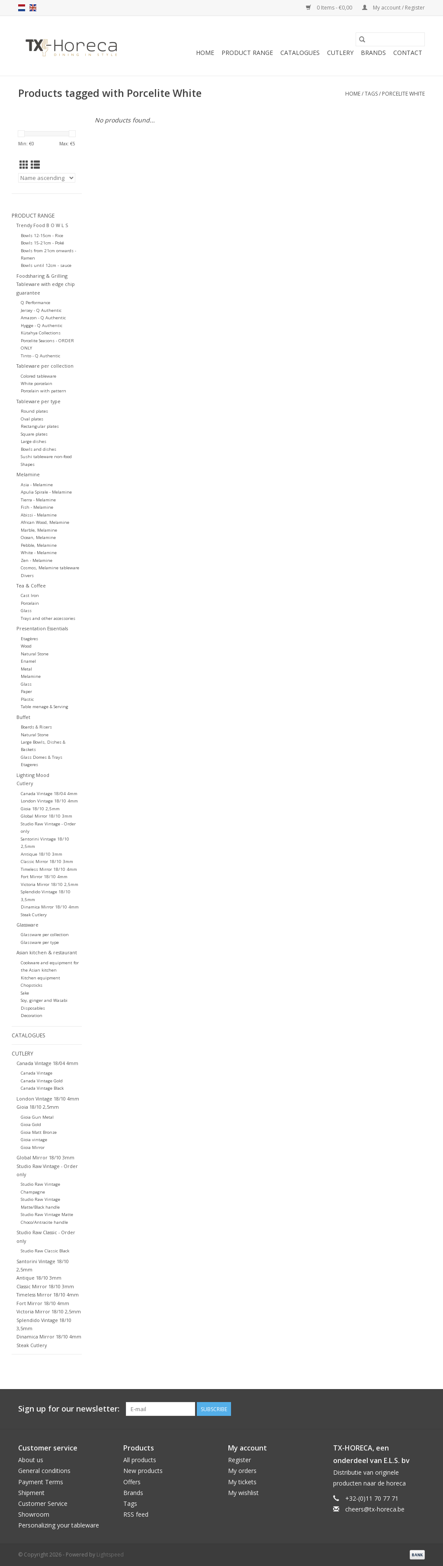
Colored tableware (38, 376)
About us (30, 1460)
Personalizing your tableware (58, 1525)
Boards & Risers (36, 727)
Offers (132, 1482)
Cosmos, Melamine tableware (50, 568)
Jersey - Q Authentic (41, 310)
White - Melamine (39, 552)
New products (143, 1471)
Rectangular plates (40, 426)
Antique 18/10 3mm (41, 854)
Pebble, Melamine (39, 545)
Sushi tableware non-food (46, 456)
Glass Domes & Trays (41, 757)
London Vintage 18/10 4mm (49, 801)
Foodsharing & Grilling (41, 276)
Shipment (31, 1493)
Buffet (23, 717)
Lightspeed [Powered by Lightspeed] (110, 1554)
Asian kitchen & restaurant (46, 952)
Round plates (34, 411)
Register (239, 1460)
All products (139, 1460)
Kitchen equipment (40, 978)
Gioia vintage (34, 1139)
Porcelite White (403, 93)
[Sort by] (46, 178)
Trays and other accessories (48, 618)
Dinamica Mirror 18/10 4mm (50, 907)
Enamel (28, 661)
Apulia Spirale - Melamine (46, 492)
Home (205, 52)
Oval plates (32, 419)
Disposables (33, 1008)
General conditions (44, 1471)
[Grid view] (24, 165)
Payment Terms (40, 1482)
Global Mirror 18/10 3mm (46, 816)
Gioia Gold (31, 1124)
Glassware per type (40, 942)
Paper (26, 691)
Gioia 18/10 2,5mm (40, 809)
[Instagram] (418, 1409)
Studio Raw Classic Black (45, 1251)
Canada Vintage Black (42, 1088)
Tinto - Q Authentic (40, 356)
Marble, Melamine (39, 530)
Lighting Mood (32, 775)
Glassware (27, 924)
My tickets (242, 1482)
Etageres (29, 764)
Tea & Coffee (31, 585)
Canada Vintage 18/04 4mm (49, 793)
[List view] (35, 165)
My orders (242, 1471)
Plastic (27, 699)
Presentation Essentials (42, 628)
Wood (26, 646)
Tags (371, 93)
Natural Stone (34, 654)
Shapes (28, 464)
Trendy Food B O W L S (42, 225)
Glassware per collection (45, 934)
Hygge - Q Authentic (41, 325)
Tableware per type (38, 401)
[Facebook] (387, 1409)
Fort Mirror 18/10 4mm (44, 876)
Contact (407, 52)
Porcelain (30, 603)
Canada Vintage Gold (42, 1081)
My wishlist (243, 1493)
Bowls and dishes (38, 449)
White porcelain (36, 383)
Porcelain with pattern (43, 391)
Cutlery (340, 52)
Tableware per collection (45, 366)
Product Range (247, 52)
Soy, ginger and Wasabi (44, 1000)
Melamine (28, 474)
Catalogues (300, 52)
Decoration (31, 1015)
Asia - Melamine (37, 485)
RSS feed (135, 1514)
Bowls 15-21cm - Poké (42, 243)
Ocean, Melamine (38, 537)
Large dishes (33, 441)
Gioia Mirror (33, 1147)
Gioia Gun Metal (37, 1117)
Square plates (34, 434)
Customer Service (42, 1503)
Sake (25, 993)
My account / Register (393, 7)
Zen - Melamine (36, 560)
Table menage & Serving (44, 706)
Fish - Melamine (37, 507)
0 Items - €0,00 (329, 7)
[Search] (390, 39)
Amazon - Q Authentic (43, 318)
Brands (373, 52)
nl (21, 7)
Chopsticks (31, 985)
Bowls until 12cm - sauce (46, 265)
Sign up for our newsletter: (68, 1408)
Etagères (29, 639)
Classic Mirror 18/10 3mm (47, 861)
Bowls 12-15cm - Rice (42, 235)
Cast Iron (30, 595)
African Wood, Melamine (45, 522)
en (32, 7)
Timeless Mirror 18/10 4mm (49, 869)
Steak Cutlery (34, 915)
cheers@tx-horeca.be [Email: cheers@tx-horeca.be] (374, 1509)
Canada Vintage (36, 1073)
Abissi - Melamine (39, 515)
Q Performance (35, 302)
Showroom (33, 1514)
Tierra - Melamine (38, 500)
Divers (27, 575)
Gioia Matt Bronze (39, 1132)
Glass (26, 610)
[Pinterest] (402, 1409)
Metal (26, 669)
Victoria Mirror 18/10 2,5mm (49, 884)
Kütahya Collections (41, 333)
